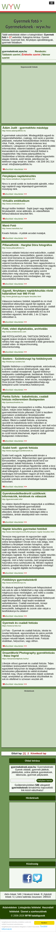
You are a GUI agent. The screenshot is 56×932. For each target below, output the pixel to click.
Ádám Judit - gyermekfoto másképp (25, 127)
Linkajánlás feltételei (29, 907)
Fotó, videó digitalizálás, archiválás (25, 328)
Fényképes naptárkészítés (19, 176)
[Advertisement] (27, 95)
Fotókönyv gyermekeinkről (19, 579)
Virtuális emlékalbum (15, 200)
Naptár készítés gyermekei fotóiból (24, 528)
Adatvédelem (9, 907)
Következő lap (38, 753)
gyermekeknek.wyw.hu (14, 51)
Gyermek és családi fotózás (20, 622)
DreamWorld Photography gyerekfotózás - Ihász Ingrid (28, 654)
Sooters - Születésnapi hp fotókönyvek (27, 358)
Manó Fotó (9, 225)
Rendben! (44, 923)
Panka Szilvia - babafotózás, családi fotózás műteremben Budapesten (25, 398)
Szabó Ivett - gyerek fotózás (20, 447)
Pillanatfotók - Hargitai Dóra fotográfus (27, 245)
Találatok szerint (11, 54)
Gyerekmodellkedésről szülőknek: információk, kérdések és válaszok (24, 495)
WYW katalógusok (35, 915)
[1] (24, 753)
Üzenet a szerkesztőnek (34, 911)
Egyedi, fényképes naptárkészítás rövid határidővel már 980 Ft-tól (27, 292)
